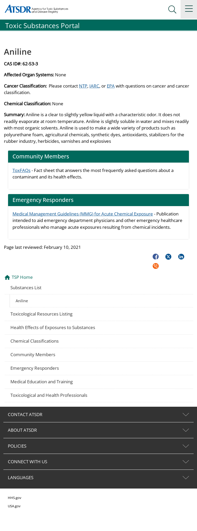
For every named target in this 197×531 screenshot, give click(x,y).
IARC (94, 86)
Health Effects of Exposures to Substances (52, 327)
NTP (83, 86)
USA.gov (14, 506)
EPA (111, 86)
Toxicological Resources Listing (41, 314)
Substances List (25, 288)
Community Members (32, 354)
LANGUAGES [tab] (20, 477)
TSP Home (22, 277)
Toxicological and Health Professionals (48, 395)
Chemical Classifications (34, 341)
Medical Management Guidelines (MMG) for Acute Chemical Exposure (83, 214)
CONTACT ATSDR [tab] (25, 414)
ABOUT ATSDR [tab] (22, 430)
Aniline (22, 300)
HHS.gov (14, 497)
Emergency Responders (34, 368)
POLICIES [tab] (17, 446)
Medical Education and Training (41, 382)
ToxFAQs (21, 170)
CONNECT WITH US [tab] (27, 462)
